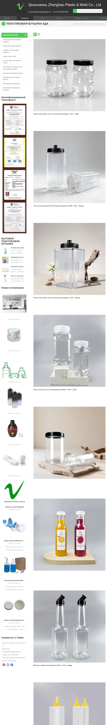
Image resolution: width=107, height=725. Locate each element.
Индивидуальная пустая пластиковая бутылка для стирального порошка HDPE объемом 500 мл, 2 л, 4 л (18, 257)
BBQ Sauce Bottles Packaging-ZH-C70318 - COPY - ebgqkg (44, 151)
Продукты (25, 18)
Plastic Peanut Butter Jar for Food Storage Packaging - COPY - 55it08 (44, 66)
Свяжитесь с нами (91, 723)
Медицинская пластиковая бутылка (11, 78)
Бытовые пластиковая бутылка (13, 73)
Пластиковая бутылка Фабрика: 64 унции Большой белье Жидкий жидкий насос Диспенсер (14, 580)
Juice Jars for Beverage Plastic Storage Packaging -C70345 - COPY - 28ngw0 (68, 66)
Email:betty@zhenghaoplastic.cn (40, 12)
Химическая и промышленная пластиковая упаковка (12, 68)
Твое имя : (71, 687)
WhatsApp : (71, 696)
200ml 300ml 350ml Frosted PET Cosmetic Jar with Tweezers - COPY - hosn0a (93, 151)
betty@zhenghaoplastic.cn (10, 701)
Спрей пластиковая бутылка (12, 46)
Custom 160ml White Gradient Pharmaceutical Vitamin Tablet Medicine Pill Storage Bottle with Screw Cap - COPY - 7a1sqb (93, 193)
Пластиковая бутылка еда (11, 83)
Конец (84, 215)
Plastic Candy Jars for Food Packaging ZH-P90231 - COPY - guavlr (43, 108)
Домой (7, 18)
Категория (83, 24)
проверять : (72, 717)
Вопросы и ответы (81, 18)
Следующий (75, 215)
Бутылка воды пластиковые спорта (12, 61)
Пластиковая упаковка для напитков (11, 89)
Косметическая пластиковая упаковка (12, 41)
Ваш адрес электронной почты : (79, 691)
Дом (76, 24)
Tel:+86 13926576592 (60, 12)
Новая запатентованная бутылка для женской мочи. (14, 541)
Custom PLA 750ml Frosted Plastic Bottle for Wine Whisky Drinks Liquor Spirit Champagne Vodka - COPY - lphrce (68, 151)
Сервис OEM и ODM (9, 56)
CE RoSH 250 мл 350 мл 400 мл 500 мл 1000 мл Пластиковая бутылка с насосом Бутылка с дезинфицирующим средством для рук (18, 248)
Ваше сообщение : (74, 700)
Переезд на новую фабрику (14, 507)
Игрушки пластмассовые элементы (11, 51)
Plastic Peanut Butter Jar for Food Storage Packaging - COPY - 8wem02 (94, 66)
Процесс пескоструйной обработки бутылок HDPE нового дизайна (14, 620)
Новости (59, 18)
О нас (42, 18)
